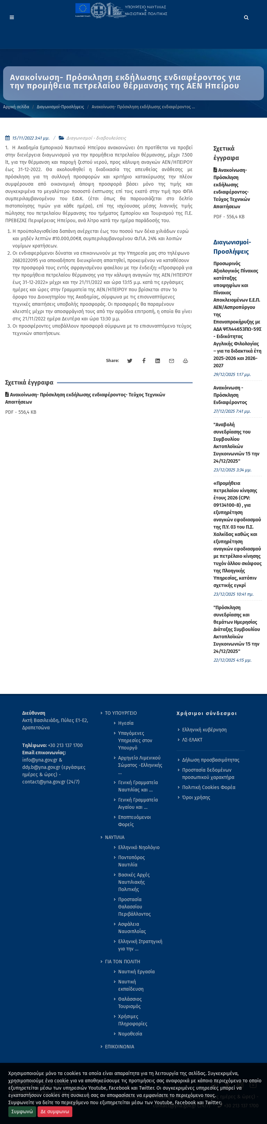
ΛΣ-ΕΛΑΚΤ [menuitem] (192, 740)
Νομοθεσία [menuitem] (130, 1034)
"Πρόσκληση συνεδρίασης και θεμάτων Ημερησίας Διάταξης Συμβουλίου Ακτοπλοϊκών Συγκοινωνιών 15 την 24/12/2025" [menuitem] (236, 629)
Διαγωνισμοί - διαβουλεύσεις (96, 138)
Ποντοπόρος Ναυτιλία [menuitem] (131, 861)
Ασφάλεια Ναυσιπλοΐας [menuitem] (132, 927)
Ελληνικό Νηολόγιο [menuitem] (139, 847)
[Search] (246, 16)
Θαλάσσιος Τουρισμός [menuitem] (130, 1002)
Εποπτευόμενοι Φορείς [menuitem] (134, 821)
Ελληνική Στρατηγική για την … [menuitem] (140, 945)
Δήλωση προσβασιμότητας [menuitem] (211, 760)
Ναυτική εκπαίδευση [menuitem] (131, 985)
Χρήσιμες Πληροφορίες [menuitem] (132, 1020)
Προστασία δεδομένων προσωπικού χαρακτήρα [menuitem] (208, 773)
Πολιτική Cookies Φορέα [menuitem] (208, 787)
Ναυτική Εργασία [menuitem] (136, 972)
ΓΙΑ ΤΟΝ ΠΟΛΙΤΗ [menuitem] (122, 962)
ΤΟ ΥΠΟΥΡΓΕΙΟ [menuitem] (121, 713)
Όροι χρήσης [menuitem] (196, 797)
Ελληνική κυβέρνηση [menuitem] (204, 730)
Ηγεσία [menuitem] (126, 723)
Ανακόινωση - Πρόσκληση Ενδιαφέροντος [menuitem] (230, 395)
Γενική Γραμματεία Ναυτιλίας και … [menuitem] (138, 786)
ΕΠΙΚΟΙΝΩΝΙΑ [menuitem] (119, 1047)
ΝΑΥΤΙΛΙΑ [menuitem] (114, 837)
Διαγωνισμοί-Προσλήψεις (60, 106)
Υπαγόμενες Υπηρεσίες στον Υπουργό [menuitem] (135, 740)
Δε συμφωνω (55, 1112)
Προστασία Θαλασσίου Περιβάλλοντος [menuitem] (134, 907)
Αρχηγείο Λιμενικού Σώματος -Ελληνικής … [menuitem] (140, 765)
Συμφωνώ (22, 1112)
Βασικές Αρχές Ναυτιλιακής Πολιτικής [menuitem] (134, 882)
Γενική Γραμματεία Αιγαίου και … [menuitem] (138, 803)
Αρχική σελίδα (16, 106)
